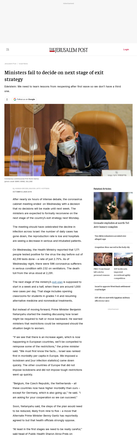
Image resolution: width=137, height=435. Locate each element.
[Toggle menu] (7, 49)
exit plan (57, 281)
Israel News (23, 64)
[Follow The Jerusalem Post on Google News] (24, 99)
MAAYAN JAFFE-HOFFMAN (39, 188)
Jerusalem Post (10, 64)
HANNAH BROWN (21, 188)
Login (126, 49)
